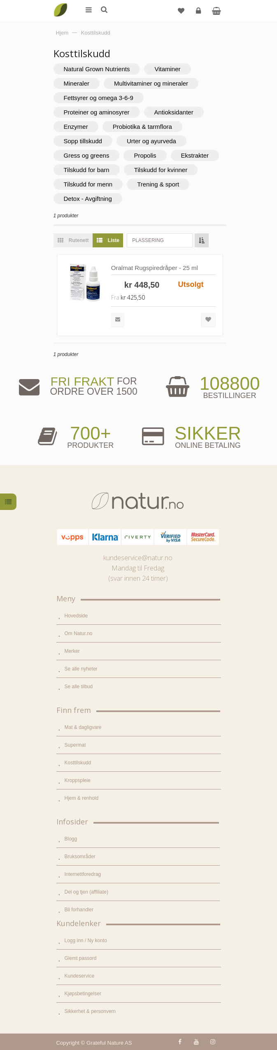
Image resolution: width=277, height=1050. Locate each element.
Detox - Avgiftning (88, 198)
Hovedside (76, 616)
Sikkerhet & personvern (90, 1011)
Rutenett (71, 240)
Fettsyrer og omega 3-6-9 (98, 97)
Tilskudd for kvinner (161, 169)
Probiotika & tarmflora (142, 126)
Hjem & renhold (82, 798)
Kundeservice (80, 976)
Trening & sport (158, 184)
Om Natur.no (79, 633)
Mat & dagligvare (83, 727)
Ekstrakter (195, 155)
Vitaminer (167, 68)
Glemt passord (81, 958)
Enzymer (76, 126)
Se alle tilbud (79, 686)
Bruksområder (80, 856)
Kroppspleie (78, 780)
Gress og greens (86, 155)
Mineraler (77, 83)
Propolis (145, 155)
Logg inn (199, 14)
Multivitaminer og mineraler (151, 83)
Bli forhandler (79, 910)
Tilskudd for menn (88, 184)
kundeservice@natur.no (137, 557)
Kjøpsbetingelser (83, 993)
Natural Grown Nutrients (97, 68)
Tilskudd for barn (86, 169)
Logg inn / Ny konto (86, 940)
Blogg (71, 839)
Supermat (75, 745)
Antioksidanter (173, 112)
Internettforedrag (83, 874)
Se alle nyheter (81, 669)
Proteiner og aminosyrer (97, 112)
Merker (72, 651)
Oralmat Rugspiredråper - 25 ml (154, 267)
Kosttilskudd (78, 763)
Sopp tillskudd (83, 140)
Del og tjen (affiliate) (87, 892)
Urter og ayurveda (151, 140)
